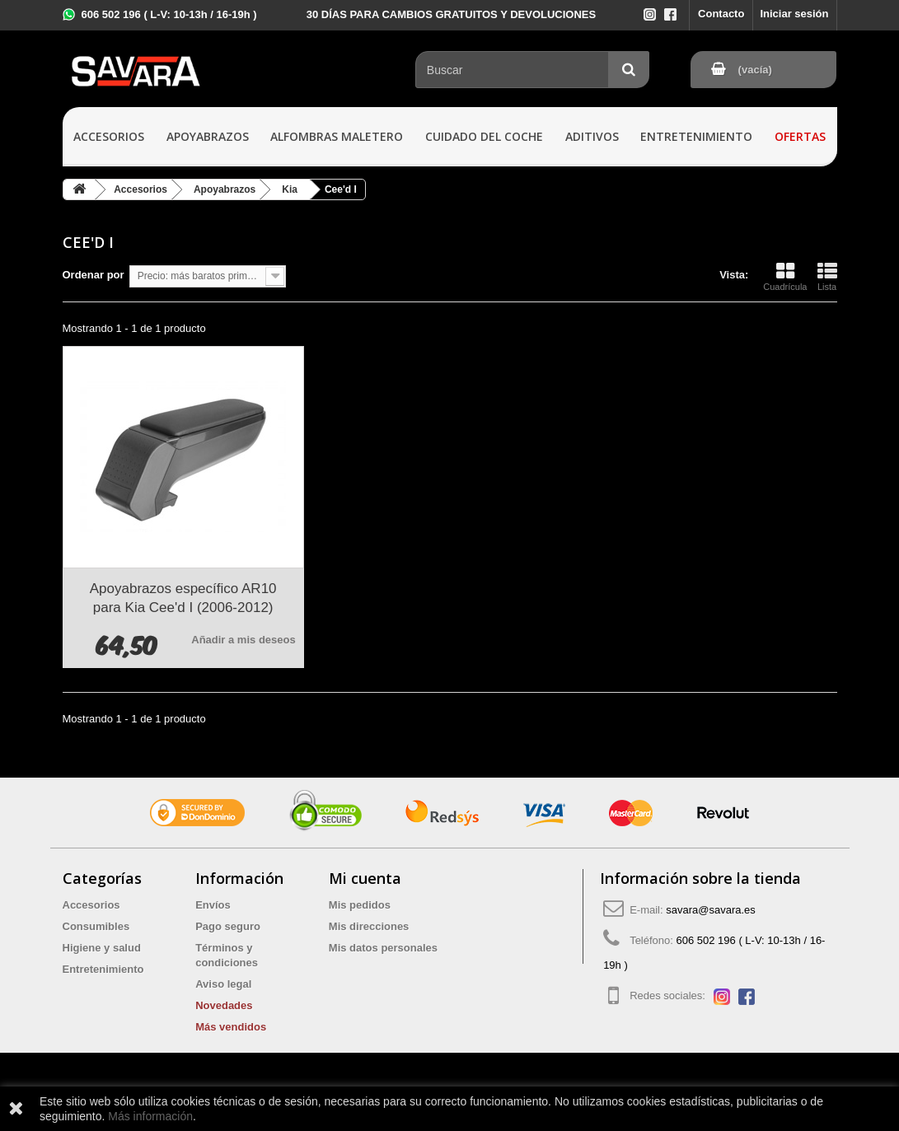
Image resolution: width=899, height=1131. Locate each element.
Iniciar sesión (794, 13)
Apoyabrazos (207, 136)
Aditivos (592, 136)
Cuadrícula (785, 277)
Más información (150, 1116)
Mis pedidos (360, 905)
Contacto (721, 13)
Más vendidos (230, 1027)
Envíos (213, 905)
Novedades (223, 1005)
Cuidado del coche (484, 136)
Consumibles (96, 926)
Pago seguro (227, 926)
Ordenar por (93, 275)
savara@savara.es (711, 910)
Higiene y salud (102, 948)
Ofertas (800, 136)
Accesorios (108, 136)
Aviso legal (223, 984)
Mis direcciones (369, 926)
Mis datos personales (383, 948)
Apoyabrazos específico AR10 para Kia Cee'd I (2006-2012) (183, 598)
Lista (827, 277)
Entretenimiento (696, 136)
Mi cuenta (365, 878)
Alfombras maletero (336, 136)
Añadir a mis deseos (243, 639)
